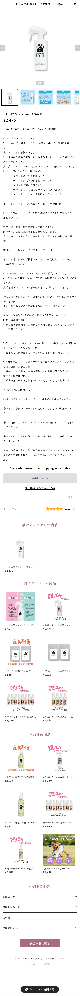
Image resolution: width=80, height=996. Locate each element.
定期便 (6, 917)
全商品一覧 (9, 897)
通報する (72, 496)
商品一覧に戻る (40, 943)
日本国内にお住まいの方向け (40, 488)
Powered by (40, 964)
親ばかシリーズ (11, 927)
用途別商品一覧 (11, 907)
